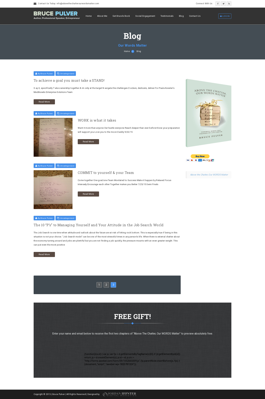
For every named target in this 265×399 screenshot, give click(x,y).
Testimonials (167, 16)
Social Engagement (145, 16)
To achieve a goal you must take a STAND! (69, 80)
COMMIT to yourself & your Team (106, 172)
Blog (181, 16)
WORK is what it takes (97, 120)
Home (89, 16)
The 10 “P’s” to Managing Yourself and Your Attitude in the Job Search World (99, 225)
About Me (102, 16)
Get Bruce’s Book (121, 16)
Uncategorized (65, 73)
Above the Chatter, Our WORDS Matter (209, 174)
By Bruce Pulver (44, 73)
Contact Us (194, 16)
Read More (44, 101)
